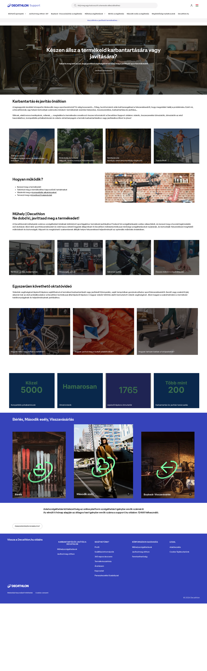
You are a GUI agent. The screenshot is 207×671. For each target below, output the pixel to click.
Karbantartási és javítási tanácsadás (172, 405)
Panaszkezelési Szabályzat (107, 575)
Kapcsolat (99, 571)
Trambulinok (161, 160)
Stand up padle (17, 155)
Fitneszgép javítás (67, 272)
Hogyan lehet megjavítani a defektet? (28, 352)
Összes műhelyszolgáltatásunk (170, 272)
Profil (97, 547)
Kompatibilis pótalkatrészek (23, 405)
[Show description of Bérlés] (61, 494)
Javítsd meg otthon (66, 554)
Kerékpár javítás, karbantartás (24, 272)
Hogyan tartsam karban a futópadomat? (156, 352)
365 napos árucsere (103, 556)
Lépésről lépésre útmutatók (119, 405)
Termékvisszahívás (103, 561)
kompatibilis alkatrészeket (44, 192)
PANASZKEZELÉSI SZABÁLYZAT (27, 526)
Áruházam (99, 566)
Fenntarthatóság (140, 556)
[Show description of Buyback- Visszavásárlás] (190, 494)
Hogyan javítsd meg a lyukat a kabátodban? (94, 352)
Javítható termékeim (103, 70)
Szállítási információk (104, 552)
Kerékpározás (113, 158)
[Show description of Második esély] (128, 494)
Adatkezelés (175, 547)
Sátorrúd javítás (114, 272)
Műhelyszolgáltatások (67, 549)
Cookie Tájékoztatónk (179, 552)
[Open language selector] (197, 5)
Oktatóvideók (65, 405)
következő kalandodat (41, 195)
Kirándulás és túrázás (68, 158)
